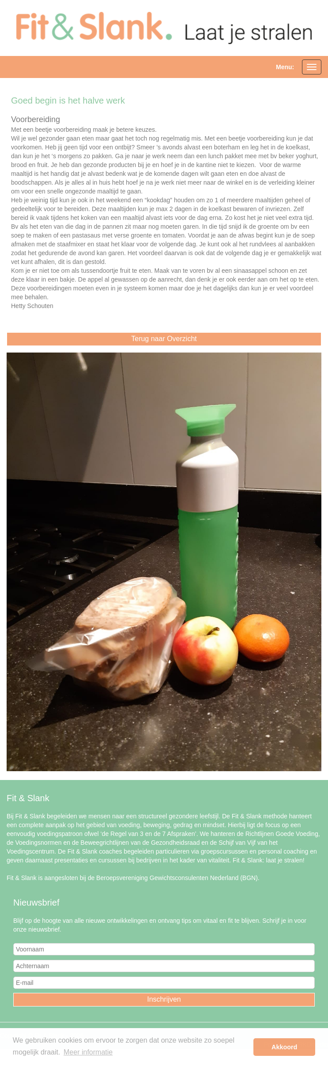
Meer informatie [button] (88, 1052)
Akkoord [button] (284, 1047)
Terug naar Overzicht (164, 338)
